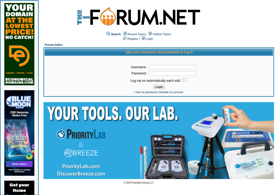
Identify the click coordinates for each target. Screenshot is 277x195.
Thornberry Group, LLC (142, 182)
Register (130, 38)
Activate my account (171, 92)
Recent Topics (136, 34)
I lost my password (145, 92)
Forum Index (53, 44)
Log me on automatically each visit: (158, 81)
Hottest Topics (162, 34)
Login (147, 38)
